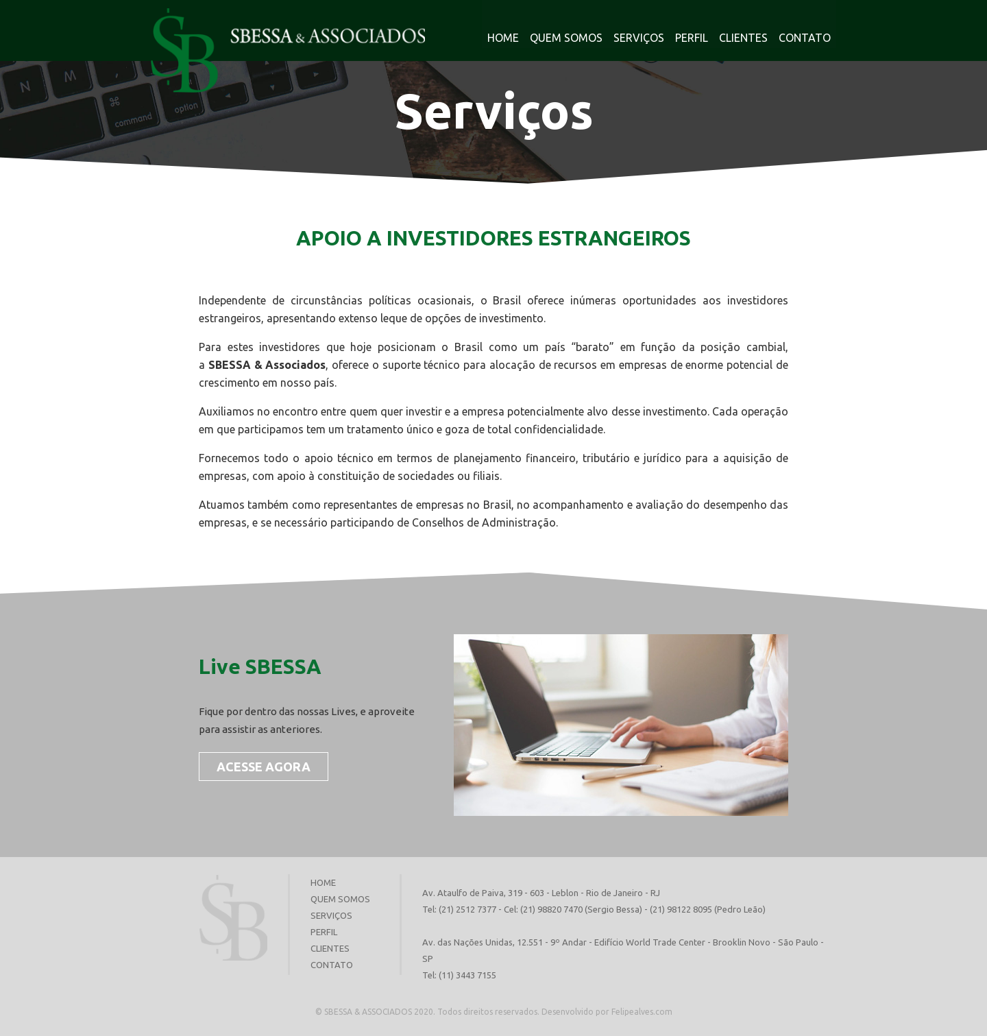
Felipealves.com (641, 1011)
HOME (503, 38)
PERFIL (691, 38)
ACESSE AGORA (263, 766)
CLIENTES (743, 38)
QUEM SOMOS (566, 38)
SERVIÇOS (638, 38)
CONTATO (805, 38)
